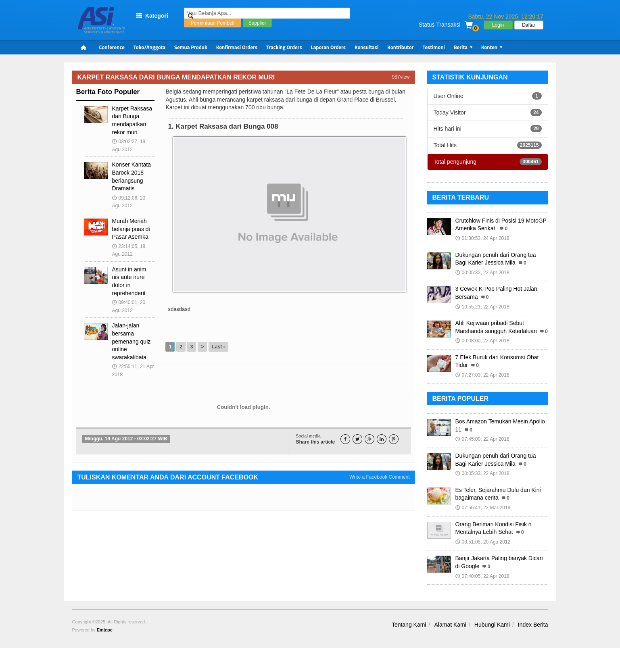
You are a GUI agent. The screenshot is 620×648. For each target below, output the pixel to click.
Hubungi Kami (492, 624)
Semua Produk (190, 47)
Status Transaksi (440, 24)
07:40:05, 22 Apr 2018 (482, 576)
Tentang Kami (409, 624)
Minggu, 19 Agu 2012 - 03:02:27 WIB (126, 439)
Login (498, 25)
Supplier (257, 28)
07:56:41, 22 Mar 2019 (483, 507)
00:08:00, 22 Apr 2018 (482, 341)
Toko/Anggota (149, 47)
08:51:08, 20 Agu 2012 (483, 542)
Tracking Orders (284, 47)
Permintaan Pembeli (212, 28)
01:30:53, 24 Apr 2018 (482, 238)
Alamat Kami (450, 624)
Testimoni (434, 47)
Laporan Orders (328, 47)
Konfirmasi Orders (236, 47)
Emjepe (105, 629)
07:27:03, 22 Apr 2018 (482, 375)
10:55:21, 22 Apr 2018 (482, 307)
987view (400, 77)
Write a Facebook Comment (379, 477)
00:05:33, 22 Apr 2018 (482, 272)
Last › (218, 347)
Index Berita (533, 624)
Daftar (528, 25)
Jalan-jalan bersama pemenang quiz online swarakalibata (131, 341)
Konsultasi (366, 47)
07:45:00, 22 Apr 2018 (482, 439)
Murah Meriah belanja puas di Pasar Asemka (131, 229)
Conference (112, 47)
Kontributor (400, 47)
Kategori (152, 16)
